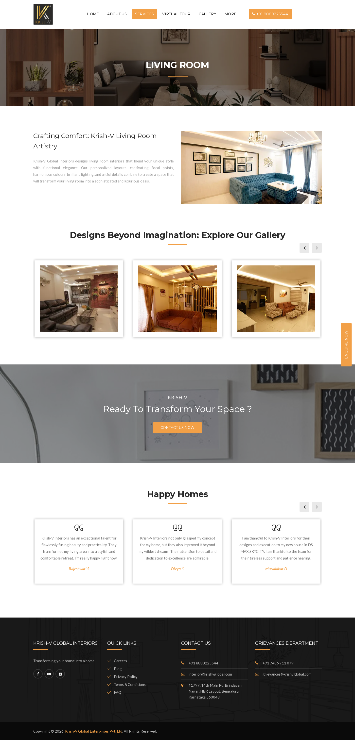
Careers (117, 661)
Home (93, 14)
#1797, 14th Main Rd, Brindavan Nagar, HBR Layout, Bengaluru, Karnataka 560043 (215, 691)
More (230, 14)
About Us (116, 14)
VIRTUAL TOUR (176, 14)
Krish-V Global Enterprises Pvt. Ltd (93, 731)
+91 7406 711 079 (278, 663)
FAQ (114, 692)
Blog (114, 668)
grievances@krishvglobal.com (287, 674)
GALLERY (207, 14)
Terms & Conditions (126, 684)
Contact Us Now (177, 427)
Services (144, 14)
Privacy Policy (122, 676)
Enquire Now (346, 344)
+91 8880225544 (270, 14)
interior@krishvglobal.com (210, 674)
